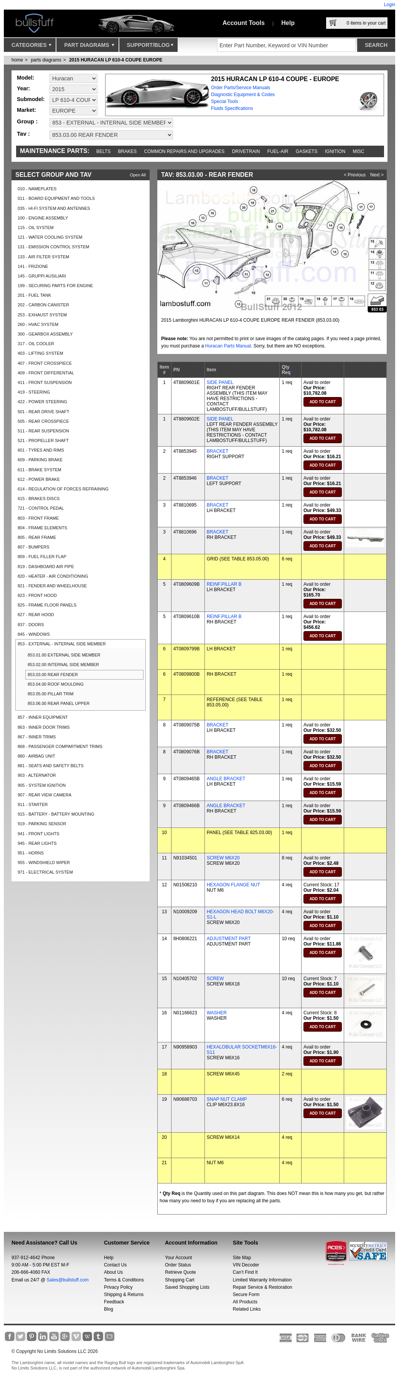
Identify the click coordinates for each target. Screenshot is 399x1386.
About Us (113, 1272)
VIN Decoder (246, 1265)
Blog (108, 1309)
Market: (26, 110)
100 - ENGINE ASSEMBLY (43, 218)
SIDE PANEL (220, 382)
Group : (27, 121)
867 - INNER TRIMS (37, 737)
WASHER (217, 1012)
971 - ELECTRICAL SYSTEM (45, 872)
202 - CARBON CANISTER (43, 304)
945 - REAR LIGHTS (37, 843)
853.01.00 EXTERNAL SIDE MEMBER (64, 655)
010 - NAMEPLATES (37, 188)
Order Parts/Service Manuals (240, 87)
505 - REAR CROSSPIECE (43, 421)
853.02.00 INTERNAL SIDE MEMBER (63, 664)
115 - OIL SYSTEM (36, 227)
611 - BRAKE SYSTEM (39, 469)
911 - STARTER (33, 804)
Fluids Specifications (232, 108)
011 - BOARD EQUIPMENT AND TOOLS (56, 198)
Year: (23, 88)
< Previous (355, 175)
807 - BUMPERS (33, 547)
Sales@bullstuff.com (68, 1280)
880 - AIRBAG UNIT (36, 756)
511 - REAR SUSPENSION (43, 431)
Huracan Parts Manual (228, 346)
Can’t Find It (245, 1272)
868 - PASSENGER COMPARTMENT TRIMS (60, 746)
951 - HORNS (31, 853)
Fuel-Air (278, 151)
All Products (245, 1302)
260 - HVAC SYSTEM (38, 324)
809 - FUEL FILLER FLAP (42, 556)
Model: (25, 78)
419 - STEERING (34, 392)
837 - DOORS (31, 624)
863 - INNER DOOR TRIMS (44, 727)
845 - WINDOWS (34, 634)
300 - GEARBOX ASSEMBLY (45, 334)
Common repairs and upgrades (184, 151)
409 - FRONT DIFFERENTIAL (46, 373)
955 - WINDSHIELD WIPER (44, 862)
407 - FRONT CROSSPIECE (45, 363)
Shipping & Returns (123, 1294)
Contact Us (115, 1265)
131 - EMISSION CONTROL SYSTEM (53, 246)
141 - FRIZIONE (33, 266)
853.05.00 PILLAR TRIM (51, 693)
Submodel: (31, 99)
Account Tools (244, 23)
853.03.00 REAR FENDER (53, 674)
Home (17, 60)
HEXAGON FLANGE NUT (233, 884)
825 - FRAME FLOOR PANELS (47, 605)
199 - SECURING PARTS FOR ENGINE (55, 285)
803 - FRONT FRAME (38, 518)
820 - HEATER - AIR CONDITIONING (53, 576)
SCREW (215, 978)
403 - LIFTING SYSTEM (40, 353)
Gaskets (307, 151)
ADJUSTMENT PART (229, 938)
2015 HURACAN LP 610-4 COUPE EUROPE (115, 60)
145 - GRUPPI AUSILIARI (42, 276)
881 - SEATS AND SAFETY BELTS (51, 765)
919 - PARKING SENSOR (42, 823)
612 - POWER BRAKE (39, 479)
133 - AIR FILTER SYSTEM (43, 256)
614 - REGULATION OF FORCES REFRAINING (63, 489)
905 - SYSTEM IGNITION (42, 785)
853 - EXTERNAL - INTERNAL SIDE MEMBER (62, 643)
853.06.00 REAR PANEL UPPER (58, 703)
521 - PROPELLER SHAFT (43, 440)
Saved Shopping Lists (187, 1287)
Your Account (178, 1257)
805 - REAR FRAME (37, 537)
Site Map (242, 1257)
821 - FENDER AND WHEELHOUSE (52, 585)
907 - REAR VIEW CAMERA (44, 795)
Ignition (335, 151)
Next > (377, 175)
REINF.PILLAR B (224, 584)
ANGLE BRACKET (226, 778)
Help (288, 23)
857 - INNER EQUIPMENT (43, 717)
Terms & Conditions (124, 1280)
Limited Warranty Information (262, 1280)
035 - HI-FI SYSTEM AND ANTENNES (54, 208)
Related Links (247, 1309)
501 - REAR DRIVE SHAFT (43, 411)
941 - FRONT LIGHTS (38, 833)
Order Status (178, 1265)
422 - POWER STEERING (42, 401)
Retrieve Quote (180, 1272)
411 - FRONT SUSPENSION (45, 382)
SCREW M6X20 (223, 858)
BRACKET (218, 451)
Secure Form (246, 1294)
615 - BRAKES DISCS (38, 498)
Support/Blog (150, 47)
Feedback (114, 1302)
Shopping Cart (180, 1280)
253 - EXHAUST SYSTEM (42, 314)
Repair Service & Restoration (262, 1287)
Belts (103, 151)
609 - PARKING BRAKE (40, 459)
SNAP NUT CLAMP (227, 1099)
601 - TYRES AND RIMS (41, 450)
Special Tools (224, 101)
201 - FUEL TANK (34, 295)
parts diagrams (46, 60)
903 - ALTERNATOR (37, 775)
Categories (31, 47)
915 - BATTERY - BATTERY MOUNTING (56, 814)
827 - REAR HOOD (36, 614)
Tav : (23, 133)
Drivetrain (246, 151)
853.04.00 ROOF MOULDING (56, 684)
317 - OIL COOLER (36, 343)
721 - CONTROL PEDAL (41, 508)
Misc (358, 151)
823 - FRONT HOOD (37, 595)
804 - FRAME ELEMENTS (42, 527)
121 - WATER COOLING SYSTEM (50, 237)
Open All (138, 175)
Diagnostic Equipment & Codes (243, 94)
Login (389, 4)
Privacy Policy (118, 1287)
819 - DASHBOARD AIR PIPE (46, 566)
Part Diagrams (89, 47)
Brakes (127, 151)
